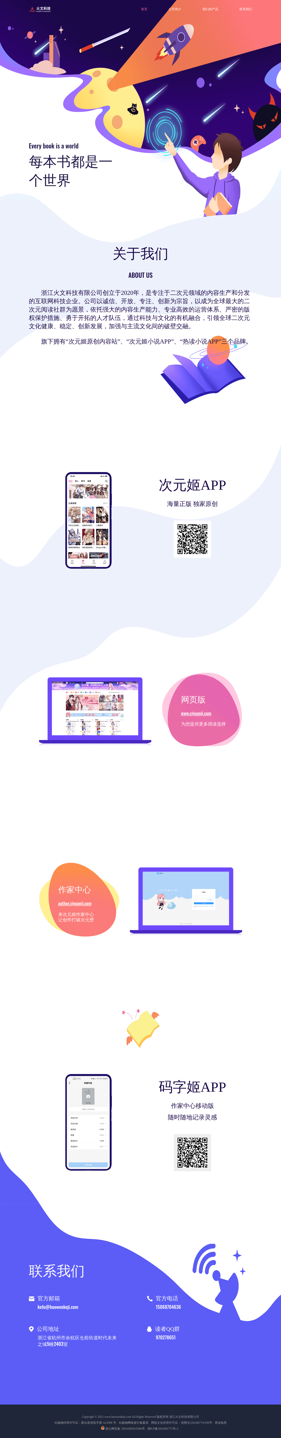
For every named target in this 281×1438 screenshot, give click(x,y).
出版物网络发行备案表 (134, 1422)
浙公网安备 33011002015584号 (123, 1428)
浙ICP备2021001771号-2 (162, 1428)
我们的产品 (210, 9)
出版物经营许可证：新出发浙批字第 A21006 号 (85, 1422)
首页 (144, 9)
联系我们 (246, 9)
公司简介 (175, 9)
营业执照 (221, 1422)
